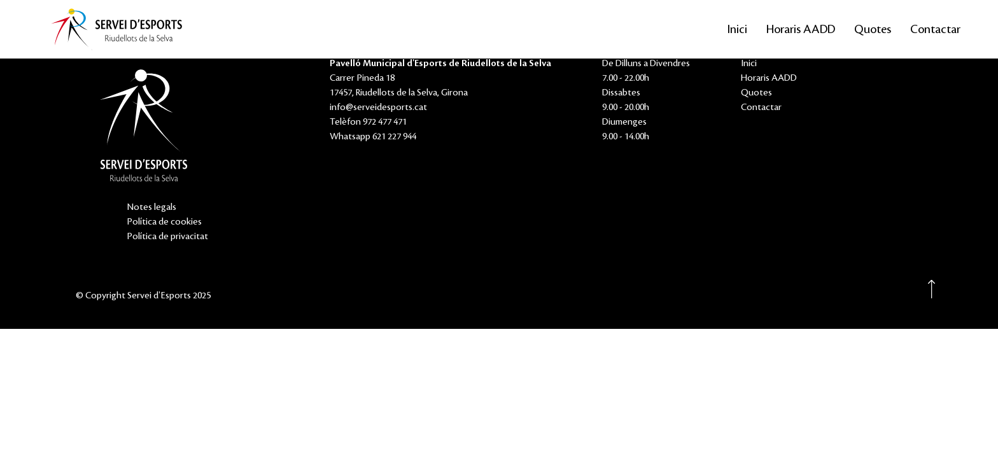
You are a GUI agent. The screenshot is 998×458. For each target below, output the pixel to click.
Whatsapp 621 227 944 (373, 137)
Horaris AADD (800, 29)
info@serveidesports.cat (378, 107)
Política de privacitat (167, 237)
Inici (737, 29)
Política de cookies (164, 222)
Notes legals (151, 207)
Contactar (935, 29)
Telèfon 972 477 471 (368, 122)
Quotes (872, 29)
